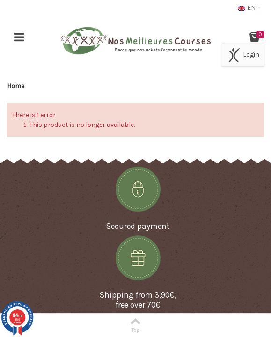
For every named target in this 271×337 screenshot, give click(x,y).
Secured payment (137, 226)
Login (243, 55)
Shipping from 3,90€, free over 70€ (138, 299)
